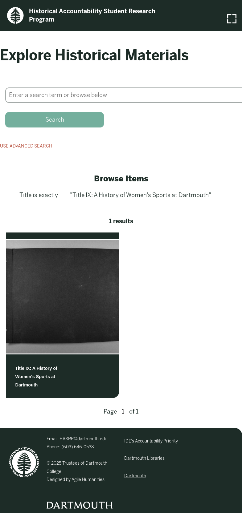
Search (54, 119)
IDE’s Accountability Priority (151, 441)
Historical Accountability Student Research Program (81, 15)
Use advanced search (26, 146)
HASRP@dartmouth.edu (83, 439)
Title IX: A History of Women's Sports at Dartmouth (36, 376)
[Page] (123, 411)
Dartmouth (135, 476)
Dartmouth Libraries (144, 458)
